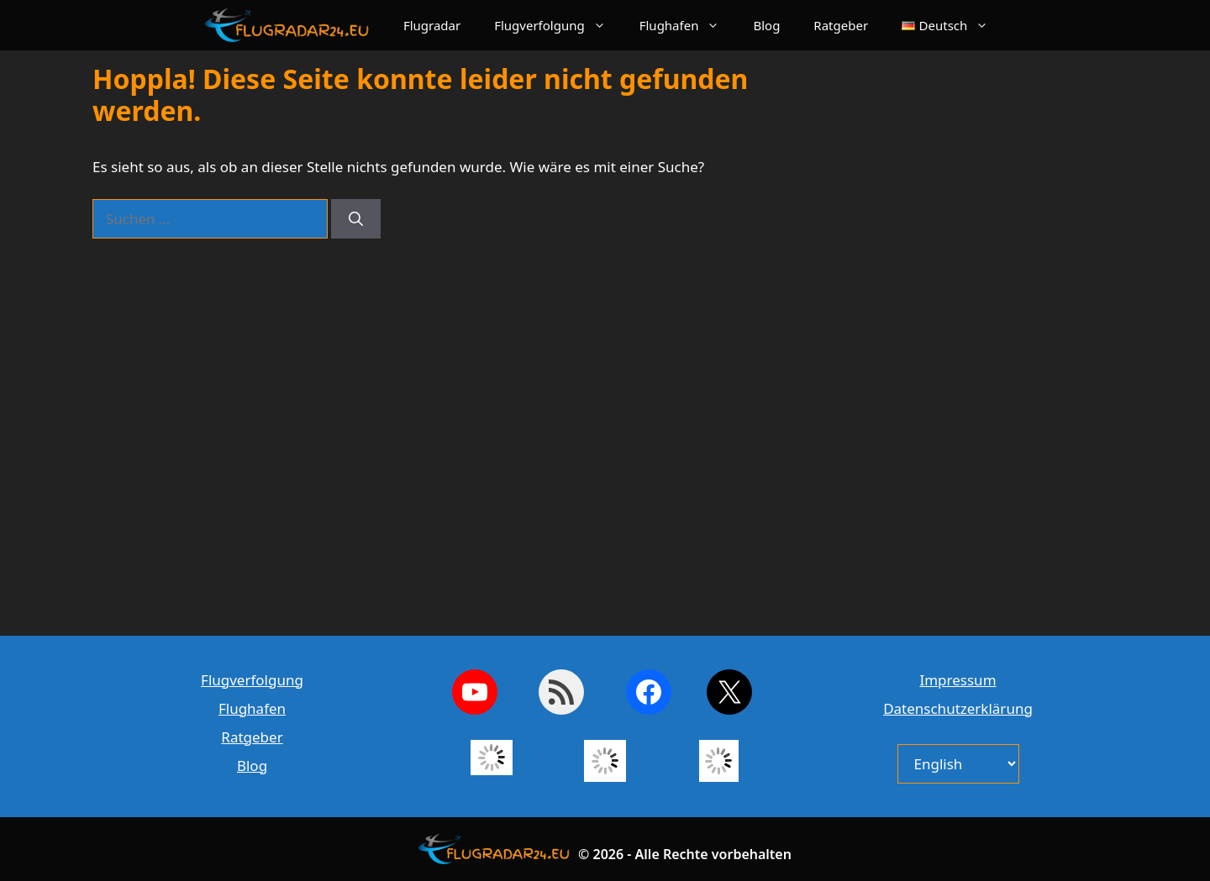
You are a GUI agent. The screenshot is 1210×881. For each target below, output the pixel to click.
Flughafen (688, 25)
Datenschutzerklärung (958, 708)
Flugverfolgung (558, 25)
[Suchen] (356, 219)
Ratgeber (840, 25)
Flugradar (431, 25)
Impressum (957, 680)
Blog (766, 25)
